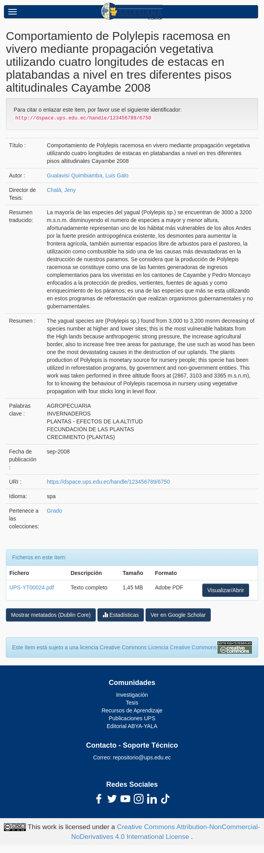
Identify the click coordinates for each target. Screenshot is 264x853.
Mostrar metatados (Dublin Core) (51, 615)
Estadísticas (120, 614)
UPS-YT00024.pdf (31, 587)
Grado (54, 511)
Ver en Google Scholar (178, 615)
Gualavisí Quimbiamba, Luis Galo (88, 175)
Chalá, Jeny (61, 190)
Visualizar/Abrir (225, 590)
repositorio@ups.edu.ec (142, 757)
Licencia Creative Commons (182, 647)
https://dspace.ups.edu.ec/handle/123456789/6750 (108, 482)
